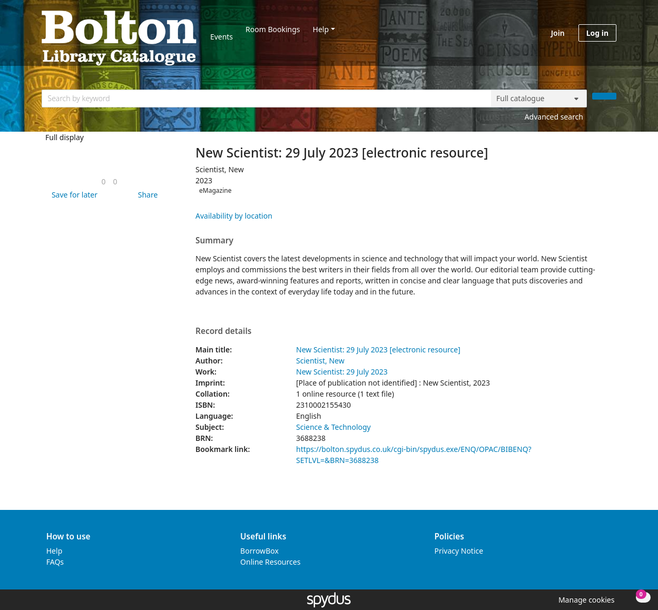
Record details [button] (223, 331)
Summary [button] (214, 240)
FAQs (55, 562)
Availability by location (233, 216)
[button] (72, 194)
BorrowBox (259, 551)
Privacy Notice (458, 551)
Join (558, 33)
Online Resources (270, 562)
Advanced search (554, 117)
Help (321, 29)
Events (221, 37)
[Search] (604, 96)
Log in (597, 33)
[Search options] (539, 98)
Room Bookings (272, 29)
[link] (103, 181)
